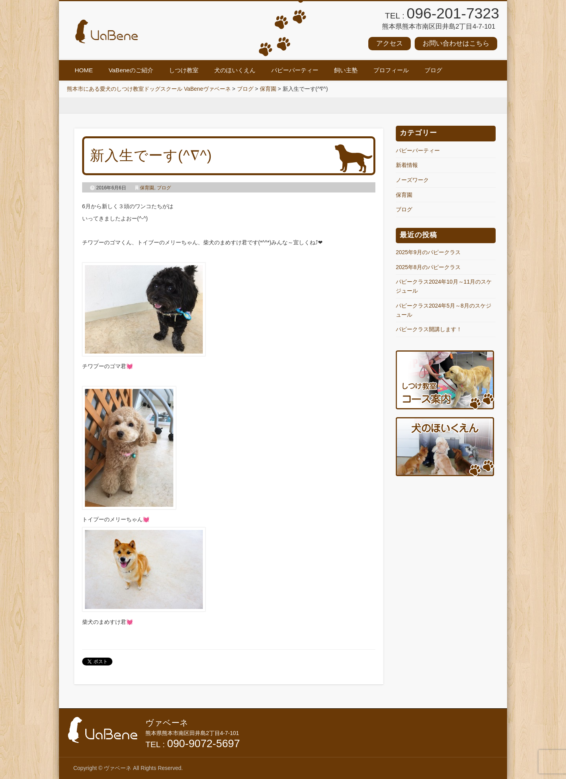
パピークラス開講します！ (429, 329)
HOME (84, 70)
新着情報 (407, 165)
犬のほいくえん (234, 70)
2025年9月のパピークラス (428, 252)
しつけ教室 (183, 70)
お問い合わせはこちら (456, 43)
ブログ (433, 70)
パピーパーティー (294, 70)
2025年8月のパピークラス (428, 267)
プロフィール (391, 70)
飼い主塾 (346, 70)
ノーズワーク (412, 180)
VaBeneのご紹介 (130, 70)
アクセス (389, 43)
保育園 (147, 188)
